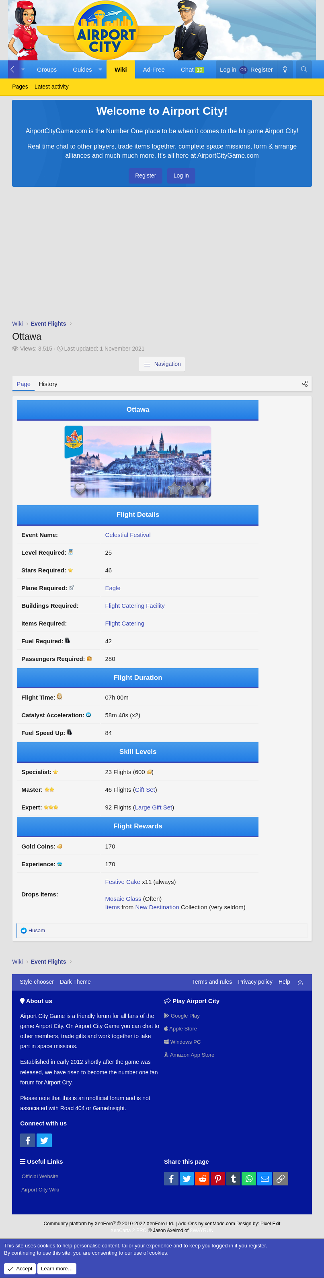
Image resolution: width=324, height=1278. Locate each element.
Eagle (112, 587)
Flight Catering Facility (134, 605)
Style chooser (37, 982)
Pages (20, 86)
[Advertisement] (162, 255)
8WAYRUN (201, 1229)
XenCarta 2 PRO (129, 1229)
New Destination (157, 907)
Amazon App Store (190, 1055)
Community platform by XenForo (109, 1222)
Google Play (183, 1015)
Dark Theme (75, 982)
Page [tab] (23, 383)
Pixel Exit (270, 1222)
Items (112, 907)
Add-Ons (187, 1222)
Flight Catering (124, 623)
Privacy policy (255, 982)
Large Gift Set (153, 807)
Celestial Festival (127, 534)
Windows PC (183, 1042)
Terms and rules (212, 982)
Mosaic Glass (123, 898)
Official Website (40, 1175)
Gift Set (145, 789)
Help (284, 982)
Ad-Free (154, 69)
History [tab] (48, 383)
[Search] (304, 69)
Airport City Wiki (41, 1189)
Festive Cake (122, 881)
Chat (192, 69)
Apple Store (181, 1028)
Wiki (121, 69)
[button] (86, 69)
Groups (47, 69)
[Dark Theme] (285, 69)
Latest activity (52, 86)
